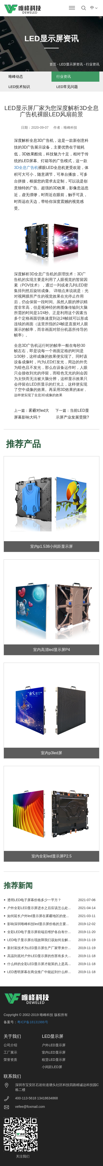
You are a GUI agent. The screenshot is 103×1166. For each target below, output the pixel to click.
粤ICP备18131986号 (32, 1022)
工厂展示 (10, 1052)
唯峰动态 (15, 76)
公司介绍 (10, 1045)
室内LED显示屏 (53, 1052)
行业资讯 (92, 64)
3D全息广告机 (26, 168)
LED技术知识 (19, 87)
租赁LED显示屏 (53, 1060)
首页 (53, 64)
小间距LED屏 (52, 1067)
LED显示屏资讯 (71, 64)
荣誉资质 (10, 1060)
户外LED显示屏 (53, 1045)
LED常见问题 (67, 87)
